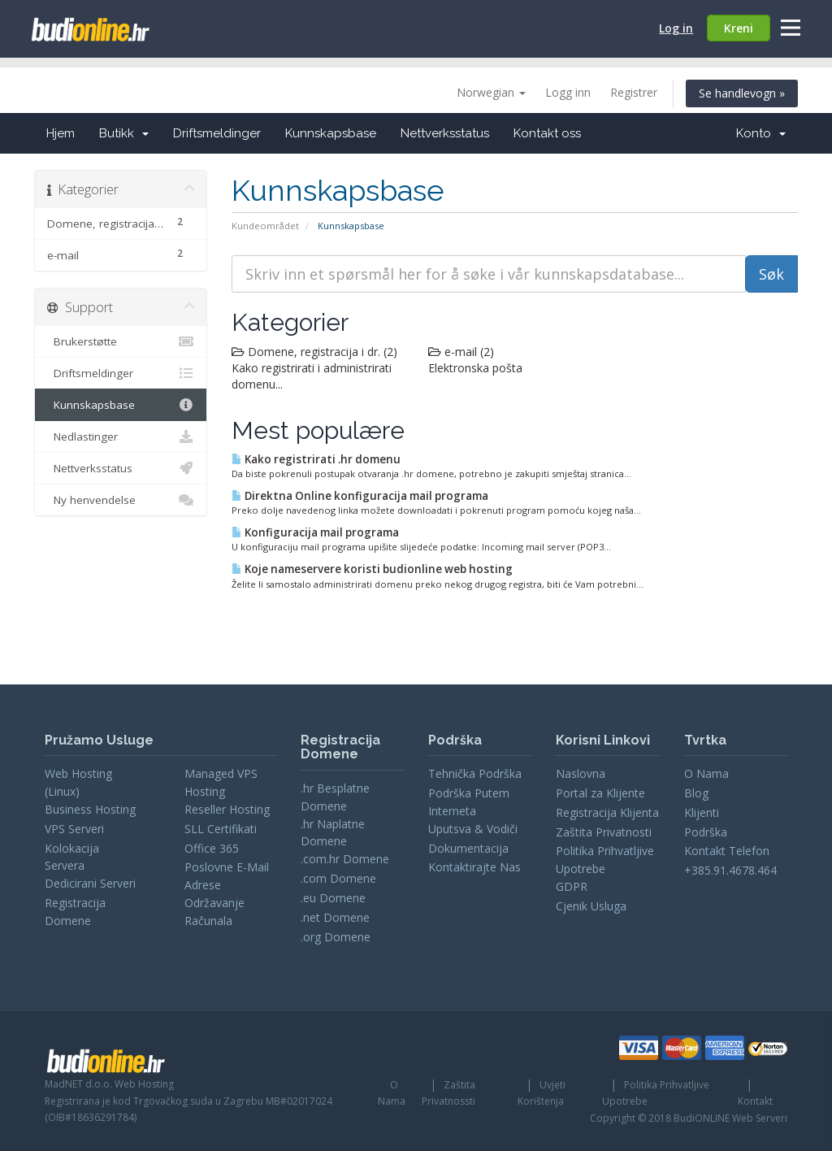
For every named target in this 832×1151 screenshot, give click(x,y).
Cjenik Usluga (591, 906)
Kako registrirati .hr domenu (316, 459)
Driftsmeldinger (217, 133)
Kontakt (755, 1101)
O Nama (706, 773)
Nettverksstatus (445, 133)
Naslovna (580, 773)
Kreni (738, 28)
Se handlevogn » (742, 93)
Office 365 (211, 848)
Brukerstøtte (120, 341)
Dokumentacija (468, 848)
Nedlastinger (120, 436)
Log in (676, 28)
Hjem (60, 133)
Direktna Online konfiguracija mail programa (360, 496)
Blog (696, 793)
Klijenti (701, 812)
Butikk (124, 133)
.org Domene (335, 937)
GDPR (571, 886)
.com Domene (338, 878)
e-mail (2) (461, 351)
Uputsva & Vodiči (473, 828)
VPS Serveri (74, 828)
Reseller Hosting (227, 809)
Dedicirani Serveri (90, 883)
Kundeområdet (265, 225)
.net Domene (335, 917)
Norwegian (491, 92)
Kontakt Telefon (726, 850)
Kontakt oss (547, 133)
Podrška (705, 832)
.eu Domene (333, 898)
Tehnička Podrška (475, 773)
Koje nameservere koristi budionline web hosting (372, 569)
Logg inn (568, 92)
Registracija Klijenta (607, 812)
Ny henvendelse (120, 500)
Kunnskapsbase (330, 133)
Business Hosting (90, 809)
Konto (761, 133)
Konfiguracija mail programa (315, 532)
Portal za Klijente (600, 793)
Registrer (633, 92)
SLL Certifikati (220, 828)
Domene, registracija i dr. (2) (314, 351)
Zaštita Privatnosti (604, 832)
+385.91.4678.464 (730, 870)
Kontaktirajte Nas (474, 867)
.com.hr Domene (345, 859)
